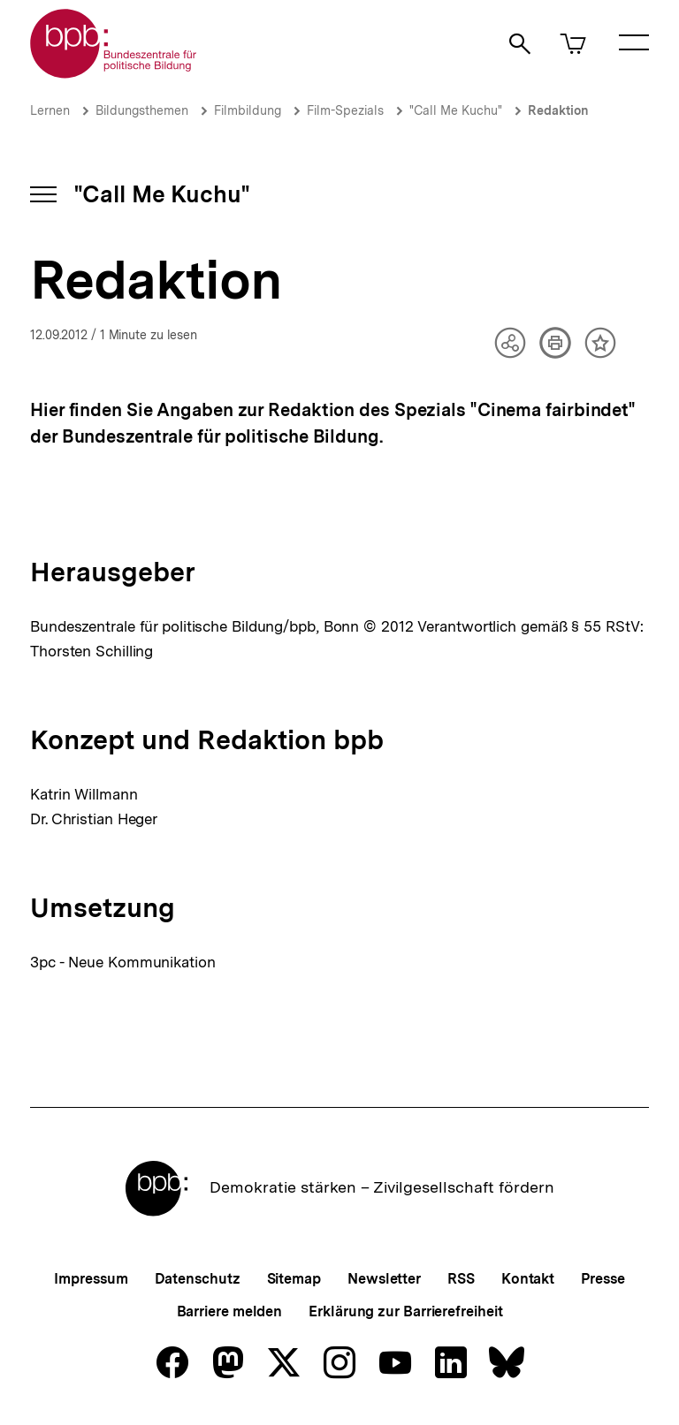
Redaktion (558, 110)
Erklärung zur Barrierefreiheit (405, 1311)
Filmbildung (247, 110)
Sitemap (294, 1278)
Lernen (50, 110)
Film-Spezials (345, 110)
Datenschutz (197, 1278)
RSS (461, 1278)
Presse (602, 1278)
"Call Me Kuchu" (455, 110)
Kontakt (527, 1278)
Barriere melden (230, 1311)
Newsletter (384, 1278)
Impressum (90, 1278)
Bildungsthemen (141, 110)
